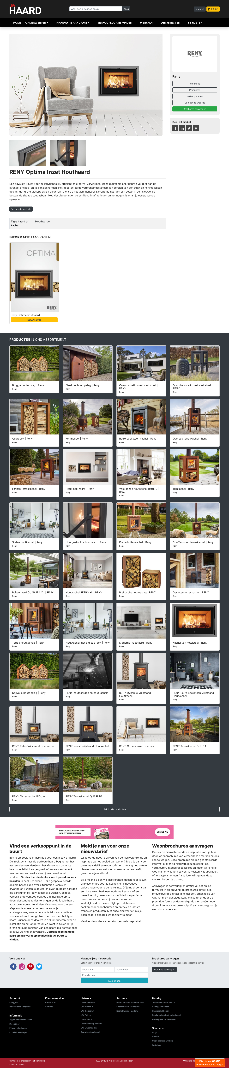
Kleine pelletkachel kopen (164, 1019)
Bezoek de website (21, 209)
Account (199, 9)
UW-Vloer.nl (86, 1019)
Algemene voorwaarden (20, 1019)
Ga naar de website (195, 102)
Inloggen (13, 1002)
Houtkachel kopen (160, 1011)
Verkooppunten (195, 96)
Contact (49, 1006)
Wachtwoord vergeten (19, 1006)
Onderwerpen (35, 22)
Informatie (194, 83)
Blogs (154, 1032)
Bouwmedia (39, 1061)
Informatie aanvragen (73, 22)
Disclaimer (14, 1024)
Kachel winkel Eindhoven (127, 1006)
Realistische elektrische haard (166, 1015)
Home (17, 22)
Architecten (170, 22)
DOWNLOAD (34, 319)
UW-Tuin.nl (86, 1015)
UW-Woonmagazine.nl (91, 1023)
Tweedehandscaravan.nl (163, 1002)
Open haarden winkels (162, 1041)
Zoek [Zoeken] (126, 8)
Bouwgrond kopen (160, 1006)
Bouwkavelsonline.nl (90, 1032)
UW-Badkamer (88, 1002)
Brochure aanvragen (164, 969)
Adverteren (50, 1002)
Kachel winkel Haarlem (127, 1011)
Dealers (155, 1036)
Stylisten (195, 22)
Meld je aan (114, 980)
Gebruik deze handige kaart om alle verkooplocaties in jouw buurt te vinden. (42, 935)
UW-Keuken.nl (87, 1011)
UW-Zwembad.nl (89, 1028)
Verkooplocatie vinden (114, 22)
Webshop (146, 22)
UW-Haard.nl (87, 1006)
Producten (194, 90)
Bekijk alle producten (114, 809)
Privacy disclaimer (18, 1028)
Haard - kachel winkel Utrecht (130, 1002)
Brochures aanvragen (194, 109)
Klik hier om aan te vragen (209, 1063)
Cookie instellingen (18, 1032)
